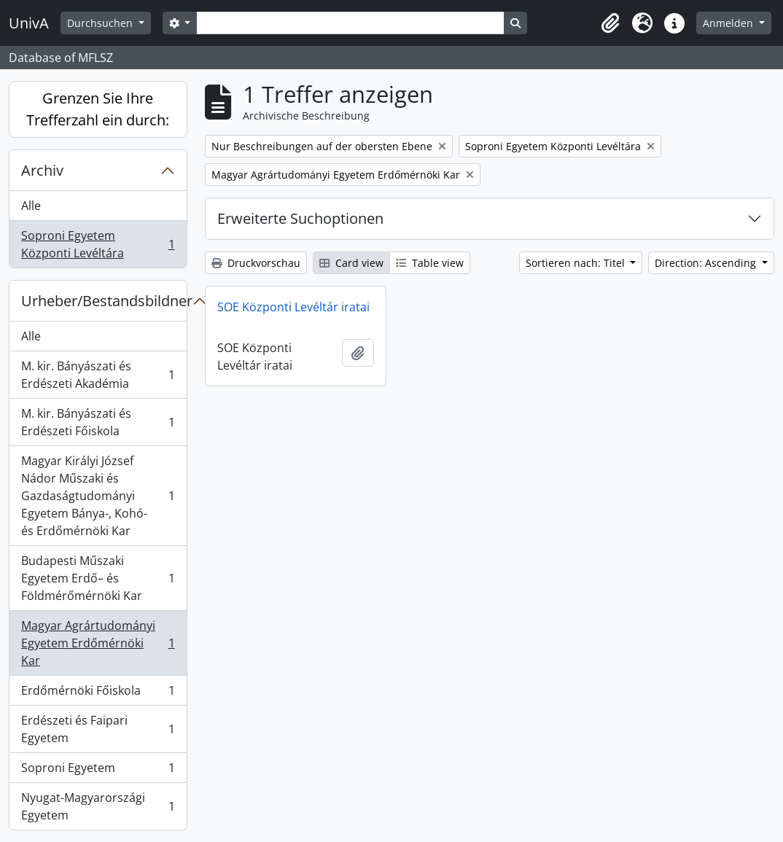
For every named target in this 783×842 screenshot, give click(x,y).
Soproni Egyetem (97, 771)
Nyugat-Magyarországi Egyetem (97, 806)
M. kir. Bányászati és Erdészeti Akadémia (97, 374)
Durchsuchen (101, 23)
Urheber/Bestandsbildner (104, 301)
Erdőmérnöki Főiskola (97, 694)
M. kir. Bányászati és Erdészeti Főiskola (97, 422)
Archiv (42, 170)
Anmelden (729, 23)
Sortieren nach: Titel (577, 263)
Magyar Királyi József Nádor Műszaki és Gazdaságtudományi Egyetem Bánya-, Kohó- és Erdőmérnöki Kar (97, 496)
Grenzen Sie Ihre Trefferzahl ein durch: (97, 109)
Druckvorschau (255, 263)
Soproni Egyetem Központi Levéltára (97, 244)
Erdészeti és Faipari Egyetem (97, 729)
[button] (610, 23)
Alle (31, 206)
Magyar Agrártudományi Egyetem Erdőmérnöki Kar (97, 642)
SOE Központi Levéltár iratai (293, 307)
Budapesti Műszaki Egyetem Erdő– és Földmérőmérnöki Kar (97, 578)
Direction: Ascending (707, 263)
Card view (351, 263)
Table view (430, 263)
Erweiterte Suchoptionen (300, 218)
